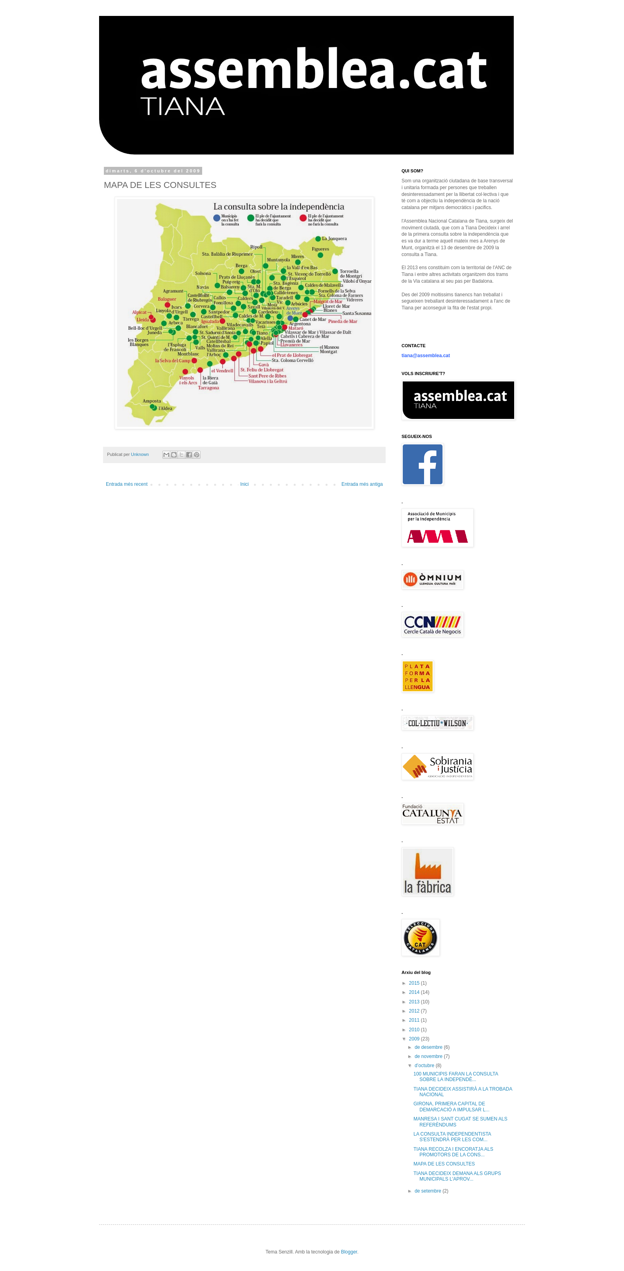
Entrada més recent (127, 484)
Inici (244, 484)
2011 (415, 1020)
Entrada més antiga (362, 484)
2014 (415, 992)
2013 (415, 1002)
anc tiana (131, 33)
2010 (415, 1029)
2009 (415, 1039)
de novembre (429, 1056)
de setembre (429, 1191)
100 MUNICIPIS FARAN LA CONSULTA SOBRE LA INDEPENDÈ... (455, 1076)
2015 (415, 983)
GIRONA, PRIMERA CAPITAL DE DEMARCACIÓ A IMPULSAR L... (451, 1106)
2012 (415, 1011)
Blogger (349, 1252)
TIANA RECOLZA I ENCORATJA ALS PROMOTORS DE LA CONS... (453, 1152)
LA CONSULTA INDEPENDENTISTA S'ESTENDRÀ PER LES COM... (452, 1136)
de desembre (429, 1047)
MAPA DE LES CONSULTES (444, 1164)
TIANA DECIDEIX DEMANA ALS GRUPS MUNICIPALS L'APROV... (457, 1176)
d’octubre (425, 1065)
